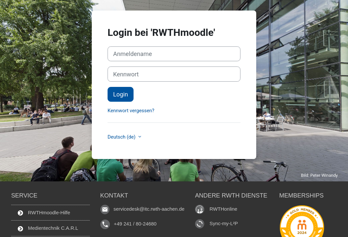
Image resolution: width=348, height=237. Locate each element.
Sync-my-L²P (224, 223)
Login (120, 94)
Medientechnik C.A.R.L (48, 228)
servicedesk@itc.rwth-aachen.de (149, 209)
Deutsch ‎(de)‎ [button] (122, 137)
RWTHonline (223, 209)
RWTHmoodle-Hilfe (44, 213)
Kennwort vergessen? (131, 111)
